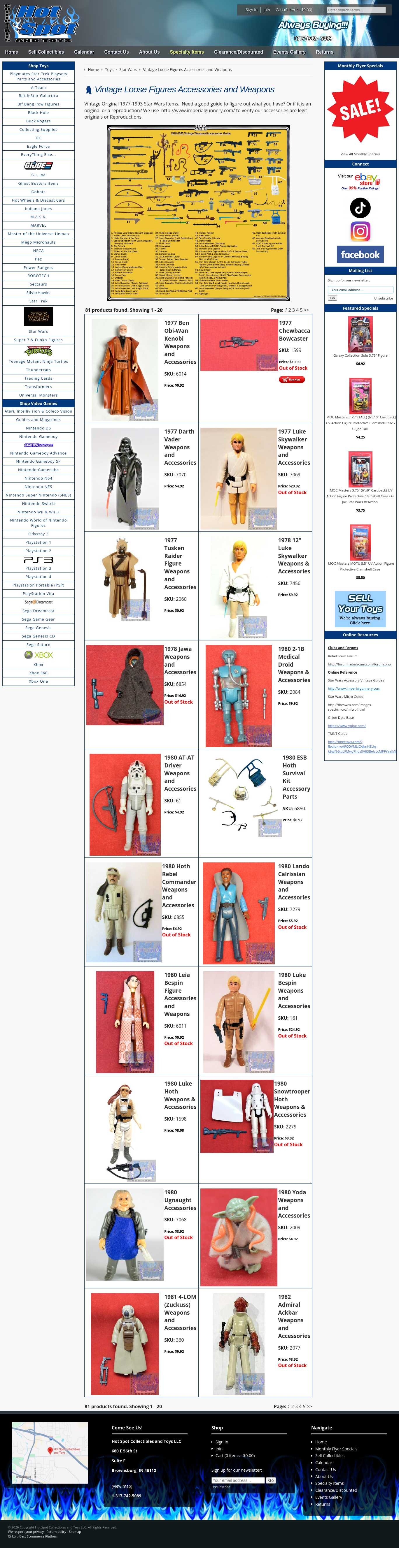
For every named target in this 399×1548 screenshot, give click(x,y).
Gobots (39, 191)
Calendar (84, 52)
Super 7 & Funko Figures (38, 339)
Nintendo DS (38, 428)
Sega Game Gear (38, 619)
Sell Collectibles (46, 52)
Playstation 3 (39, 568)
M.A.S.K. (38, 216)
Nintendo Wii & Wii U (39, 512)
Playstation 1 (39, 542)
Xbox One (38, 681)
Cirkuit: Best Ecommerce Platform (33, 1536)
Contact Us (116, 52)
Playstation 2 (39, 550)
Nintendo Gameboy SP (38, 461)
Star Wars (38, 331)
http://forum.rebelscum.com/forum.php (359, 664)
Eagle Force (38, 146)
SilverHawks (38, 292)
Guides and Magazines (38, 419)
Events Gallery (289, 52)
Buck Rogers (38, 121)
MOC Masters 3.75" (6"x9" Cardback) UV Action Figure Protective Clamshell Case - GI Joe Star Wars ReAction (360, 496)
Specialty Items (187, 52)
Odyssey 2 (38, 533)
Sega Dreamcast (38, 610)
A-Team (38, 87)
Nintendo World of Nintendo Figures (38, 522)
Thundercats (38, 369)
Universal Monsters (38, 395)
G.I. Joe (38, 174)
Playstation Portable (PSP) (38, 585)
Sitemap (75, 1531)
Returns (324, 52)
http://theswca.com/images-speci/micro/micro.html (350, 707)
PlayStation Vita (38, 593)
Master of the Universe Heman (38, 233)
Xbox (38, 664)
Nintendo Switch (38, 503)
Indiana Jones (38, 208)
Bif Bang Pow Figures (39, 104)
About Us (149, 52)
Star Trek (38, 301)
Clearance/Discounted (238, 52)
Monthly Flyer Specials (336, 1449)
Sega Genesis (38, 627)
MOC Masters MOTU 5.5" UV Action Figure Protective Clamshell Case (361, 566)
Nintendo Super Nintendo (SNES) (38, 495)
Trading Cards (38, 378)
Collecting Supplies (38, 129)
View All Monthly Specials (360, 154)
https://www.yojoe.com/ (346, 725)
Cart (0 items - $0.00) (294, 9)
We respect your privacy (26, 1531)
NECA (38, 250)
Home (11, 52)
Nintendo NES (38, 486)
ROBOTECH (38, 275)
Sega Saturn (38, 644)
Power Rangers (38, 267)
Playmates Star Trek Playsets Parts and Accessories (38, 76)
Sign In (252, 9)
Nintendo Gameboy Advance (38, 453)
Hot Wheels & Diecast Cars (38, 200)
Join (266, 9)
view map (122, 1486)
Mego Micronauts (38, 242)
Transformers (38, 386)
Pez (38, 259)
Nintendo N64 (38, 478)
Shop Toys (38, 65)
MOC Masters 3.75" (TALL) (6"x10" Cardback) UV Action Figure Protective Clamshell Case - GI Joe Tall (361, 423)
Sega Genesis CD (38, 636)
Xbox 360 (38, 672)
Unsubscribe (383, 298)
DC (38, 137)
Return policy (56, 1531)
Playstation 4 (39, 576)
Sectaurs (38, 284)
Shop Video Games (38, 403)
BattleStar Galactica (38, 95)
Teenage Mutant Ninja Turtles (38, 361)
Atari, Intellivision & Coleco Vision (39, 411)
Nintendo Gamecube (38, 469)
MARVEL (39, 225)
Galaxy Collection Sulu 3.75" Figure (360, 355)
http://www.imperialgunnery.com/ (198, 110)
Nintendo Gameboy (38, 436)
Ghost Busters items (38, 183)
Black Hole (38, 112)
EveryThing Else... (38, 154)
